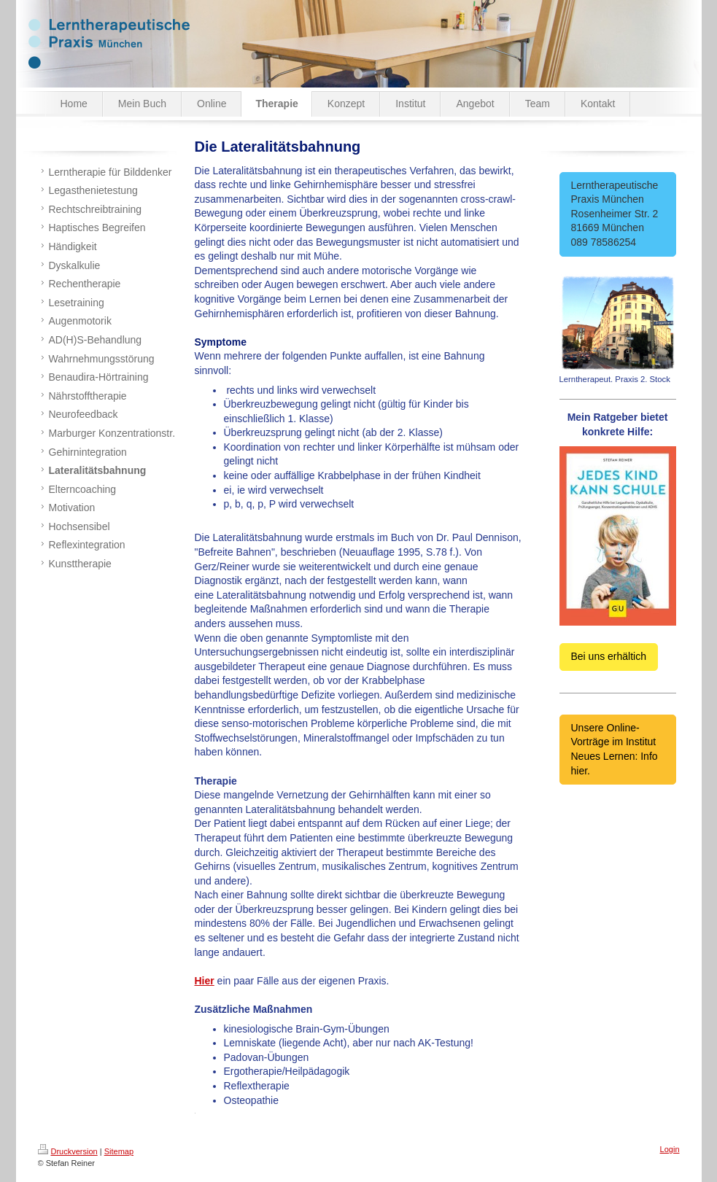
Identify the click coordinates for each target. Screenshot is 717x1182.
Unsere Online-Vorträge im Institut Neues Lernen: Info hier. (614, 749)
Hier (204, 981)
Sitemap (118, 1151)
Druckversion (68, 1151)
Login (670, 1149)
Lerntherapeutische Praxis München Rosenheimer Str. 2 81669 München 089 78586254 (617, 213)
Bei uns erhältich (609, 656)
